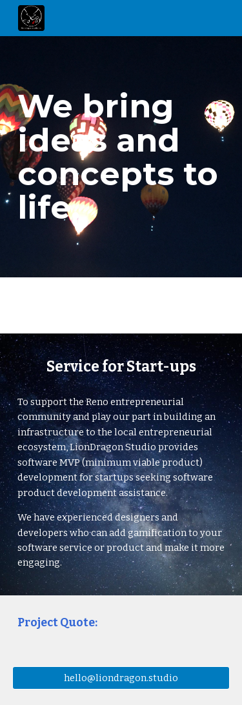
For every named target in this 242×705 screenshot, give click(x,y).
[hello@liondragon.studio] (121, 677)
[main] (121, 156)
